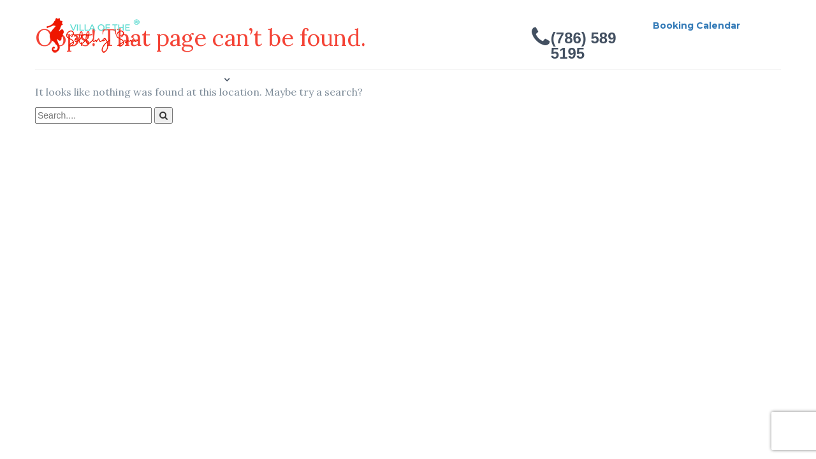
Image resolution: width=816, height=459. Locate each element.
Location (178, 130)
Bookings (345, 79)
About (146, 79)
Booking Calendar (696, 25)
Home (90, 79)
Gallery (203, 79)
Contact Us (103, 130)
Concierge (270, 79)
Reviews (413, 79)
